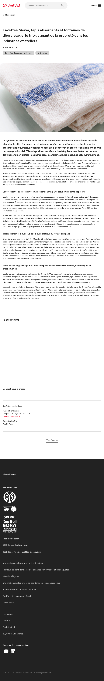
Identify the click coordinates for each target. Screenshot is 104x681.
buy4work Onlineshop (13, 633)
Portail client (9, 627)
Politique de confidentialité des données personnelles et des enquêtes (36, 569)
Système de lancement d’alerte (17, 596)
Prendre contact (11, 538)
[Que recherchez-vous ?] (46, 5)
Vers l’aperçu (52, 440)
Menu (96, 5)
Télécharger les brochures (16, 545)
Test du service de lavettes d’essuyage (22, 551)
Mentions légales (11, 576)
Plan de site (8, 602)
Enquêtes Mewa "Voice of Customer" (20, 589)
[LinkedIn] (13, 651)
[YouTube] (6, 651)
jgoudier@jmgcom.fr (11, 416)
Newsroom (9, 15)
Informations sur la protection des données (23, 563)
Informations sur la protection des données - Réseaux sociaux (31, 582)
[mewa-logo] (11, 5)
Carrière (6, 620)
